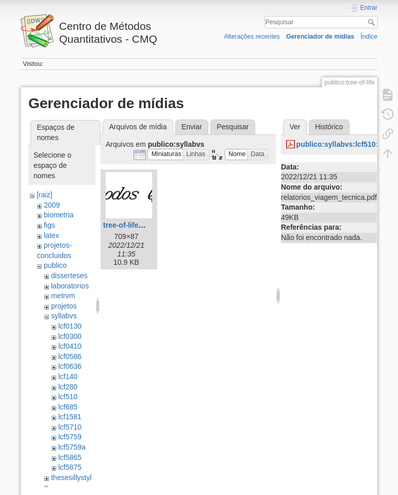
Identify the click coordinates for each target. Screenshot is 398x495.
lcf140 (67, 376)
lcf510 (67, 396)
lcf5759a (72, 447)
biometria (59, 215)
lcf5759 (69, 437)
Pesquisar (372, 22)
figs (49, 225)
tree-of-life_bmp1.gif (138, 225)
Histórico (329, 127)
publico (55, 265)
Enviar (191, 127)
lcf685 (67, 407)
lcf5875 (69, 467)
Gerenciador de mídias (320, 36)
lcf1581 (69, 417)
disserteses (69, 275)
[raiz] (44, 195)
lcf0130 (69, 326)
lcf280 (67, 387)
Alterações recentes (251, 36)
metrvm (63, 296)
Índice (368, 36)
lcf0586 (69, 356)
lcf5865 (69, 457)
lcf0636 (69, 366)
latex (51, 235)
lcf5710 (69, 427)
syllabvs (64, 316)
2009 (52, 205)
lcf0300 (69, 336)
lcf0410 (69, 346)
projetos (64, 306)
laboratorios (70, 286)
